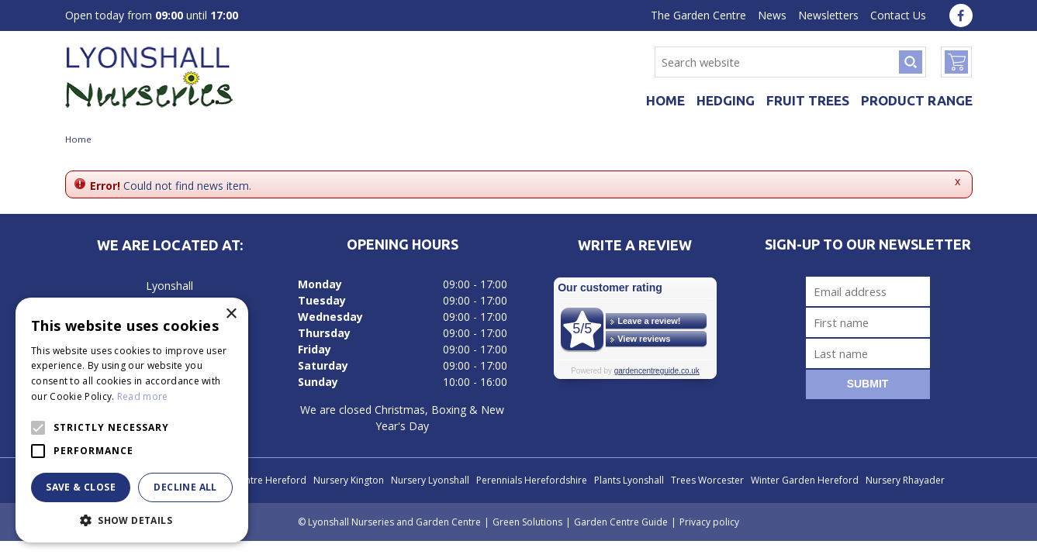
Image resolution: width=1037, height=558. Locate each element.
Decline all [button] (185, 487)
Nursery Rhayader (905, 480)
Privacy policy (709, 522)
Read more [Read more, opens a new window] (142, 396)
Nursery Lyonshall (430, 480)
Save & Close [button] (81, 487)
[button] (132, 519)
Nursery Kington (348, 480)
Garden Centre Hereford (252, 480)
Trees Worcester (707, 480)
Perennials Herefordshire (531, 480)
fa (961, 15)
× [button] (231, 314)
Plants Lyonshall (629, 480)
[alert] (132, 420)
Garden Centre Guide (621, 522)
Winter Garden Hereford (805, 480)
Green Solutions (527, 522)
